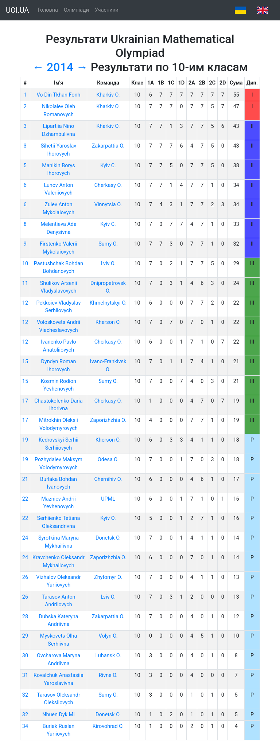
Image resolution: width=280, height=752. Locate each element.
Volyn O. (108, 636)
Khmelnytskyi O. (108, 303)
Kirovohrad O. (108, 726)
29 (25, 636)
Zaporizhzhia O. (108, 420)
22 (25, 499)
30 (25, 656)
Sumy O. (107, 244)
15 (25, 362)
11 (25, 283)
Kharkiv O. (108, 95)
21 (25, 479)
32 (25, 695)
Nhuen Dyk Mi (58, 715)
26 (25, 577)
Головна (48, 10)
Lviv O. (108, 264)
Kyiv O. (108, 518)
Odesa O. (108, 460)
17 (25, 401)
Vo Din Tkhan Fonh (59, 95)
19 (25, 440)
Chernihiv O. (108, 479)
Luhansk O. (108, 656)
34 (25, 726)
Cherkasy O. (108, 185)
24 (25, 538)
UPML (108, 499)
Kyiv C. (108, 165)
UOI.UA (17, 10)
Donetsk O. (108, 538)
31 (25, 675)
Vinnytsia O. (108, 204)
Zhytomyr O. (108, 577)
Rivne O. (108, 675)
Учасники (106, 10)
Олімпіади (76, 10)
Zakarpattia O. (108, 146)
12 (25, 303)
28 (25, 617)
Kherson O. (108, 322)
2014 (60, 67)
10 (25, 264)
